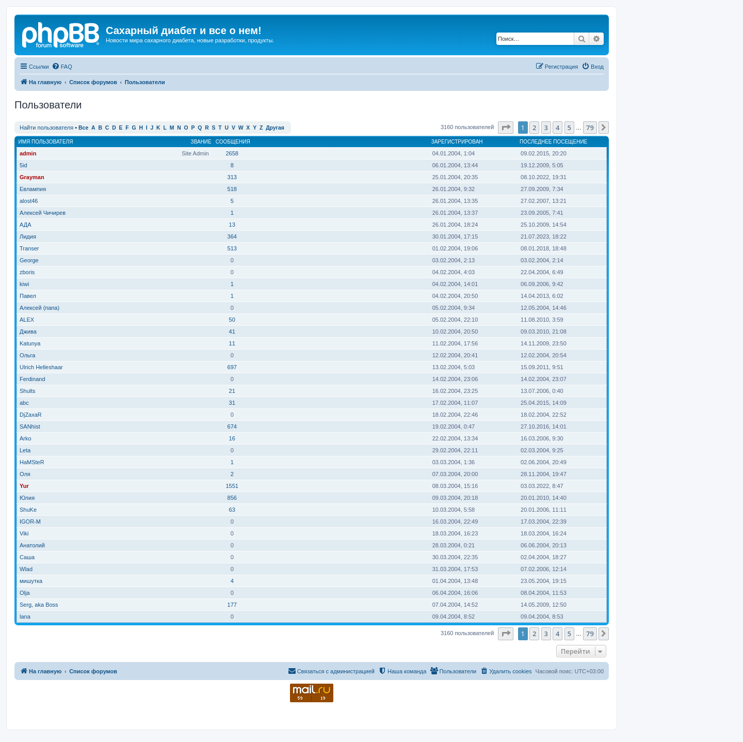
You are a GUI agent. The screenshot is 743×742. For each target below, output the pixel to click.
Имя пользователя (46, 142)
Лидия (28, 236)
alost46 (29, 201)
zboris (27, 272)
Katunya (30, 343)
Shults (28, 391)
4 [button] (557, 127)
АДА (25, 225)
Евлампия (33, 189)
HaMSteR (32, 462)
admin (28, 153)
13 (232, 225)
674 (232, 426)
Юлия (27, 498)
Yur (24, 486)
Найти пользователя (46, 127)
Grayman (32, 177)
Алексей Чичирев (43, 213)
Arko (25, 438)
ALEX (27, 320)
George (29, 260)
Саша (27, 557)
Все (83, 128)
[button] (505, 127)
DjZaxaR (31, 415)
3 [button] (546, 127)
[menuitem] (62, 66)
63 (232, 510)
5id (23, 165)
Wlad (26, 569)
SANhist (30, 426)
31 (232, 403)
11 (232, 343)
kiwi (24, 284)
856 (232, 498)
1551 (231, 486)
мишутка (31, 581)
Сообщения (233, 142)
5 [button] (569, 127)
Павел (28, 296)
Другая (275, 128)
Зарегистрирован (457, 142)
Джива (28, 331)
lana (25, 616)
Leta (25, 450)
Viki (24, 533)
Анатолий (32, 545)
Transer (29, 248)
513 (232, 248)
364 (232, 236)
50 (232, 320)
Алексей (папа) (39, 308)
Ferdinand (32, 379)
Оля (25, 474)
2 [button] (534, 127)
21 (232, 391)
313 (232, 177)
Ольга (27, 355)
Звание (201, 142)
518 (232, 189)
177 (232, 605)
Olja (25, 593)
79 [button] (590, 127)
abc (24, 403)
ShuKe (28, 510)
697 (232, 367)
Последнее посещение (553, 142)
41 (232, 331)
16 (232, 438)
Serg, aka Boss (39, 605)
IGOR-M (30, 521)
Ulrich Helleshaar (41, 367)
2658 (231, 153)
